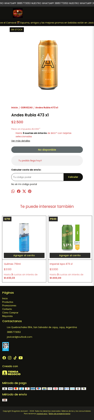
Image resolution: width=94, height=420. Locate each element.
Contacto (7, 309)
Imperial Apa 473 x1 (61, 264)
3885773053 (11, 332)
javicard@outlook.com (17, 337)
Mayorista (7, 316)
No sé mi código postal (24, 184)
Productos (7, 302)
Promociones (9, 305)
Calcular (73, 177)
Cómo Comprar (10, 312)
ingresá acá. (42, 413)
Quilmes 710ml (12, 264)
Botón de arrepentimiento (59, 413)
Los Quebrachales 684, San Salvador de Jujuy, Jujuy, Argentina (39, 327)
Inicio (5, 298)
